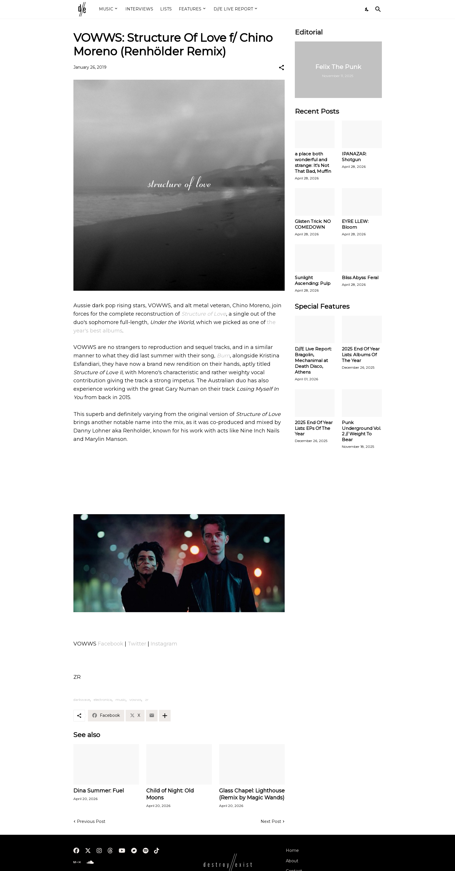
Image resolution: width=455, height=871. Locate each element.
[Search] (377, 9)
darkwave (81, 699)
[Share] (281, 67)
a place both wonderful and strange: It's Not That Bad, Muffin (313, 162)
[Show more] (165, 715)
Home (292, 850)
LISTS (166, 9)
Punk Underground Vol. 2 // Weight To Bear (361, 431)
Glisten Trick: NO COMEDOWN (313, 224)
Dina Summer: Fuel (98, 791)
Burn (223, 355)
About (292, 860)
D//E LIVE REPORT (233, 9)
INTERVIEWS (139, 9)
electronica (103, 699)
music (120, 699)
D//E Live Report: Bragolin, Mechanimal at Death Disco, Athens (313, 360)
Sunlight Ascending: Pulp (313, 280)
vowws (135, 699)
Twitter (137, 644)
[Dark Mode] (367, 9)
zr (147, 699)
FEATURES (190, 9)
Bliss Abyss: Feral (360, 277)
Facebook (110, 644)
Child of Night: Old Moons (170, 794)
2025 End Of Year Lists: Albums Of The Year (361, 354)
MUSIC (106, 9)
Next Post (271, 821)
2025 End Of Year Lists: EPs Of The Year (314, 428)
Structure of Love (203, 314)
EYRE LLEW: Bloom (355, 224)
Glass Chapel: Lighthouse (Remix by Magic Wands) (252, 794)
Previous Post (91, 821)
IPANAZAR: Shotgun (354, 156)
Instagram (164, 644)
